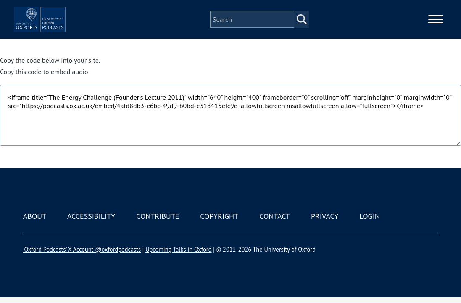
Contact (274, 216)
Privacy (324, 216)
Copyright (219, 216)
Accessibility (91, 216)
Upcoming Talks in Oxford (178, 249)
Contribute (157, 216)
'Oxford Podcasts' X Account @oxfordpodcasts (82, 249)
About (34, 216)
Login (369, 216)
